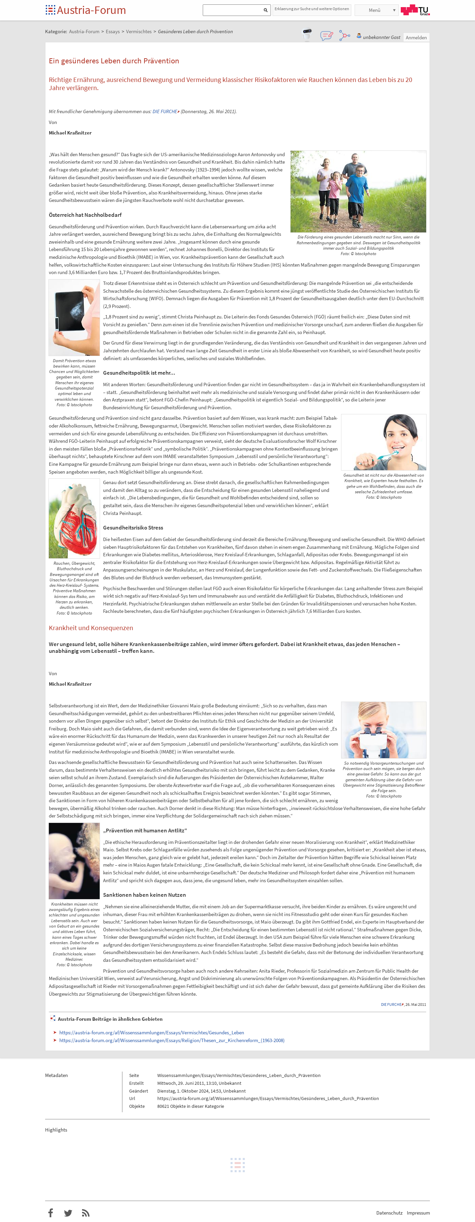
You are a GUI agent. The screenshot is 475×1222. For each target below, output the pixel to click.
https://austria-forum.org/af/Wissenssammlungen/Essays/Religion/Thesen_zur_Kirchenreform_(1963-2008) (172, 1040)
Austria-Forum (91, 10)
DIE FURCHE (165, 111)
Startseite (51, 10)
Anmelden (416, 37)
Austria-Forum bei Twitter (68, 1213)
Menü (374, 10)
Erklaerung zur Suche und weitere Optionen (312, 8)
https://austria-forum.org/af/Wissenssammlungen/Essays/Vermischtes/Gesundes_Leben (151, 1032)
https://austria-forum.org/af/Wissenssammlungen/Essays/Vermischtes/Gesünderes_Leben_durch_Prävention (268, 1098)
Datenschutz (389, 1212)
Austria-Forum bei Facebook (50, 1213)
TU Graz (415, 9)
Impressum (418, 1212)
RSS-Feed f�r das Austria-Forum (85, 1213)
